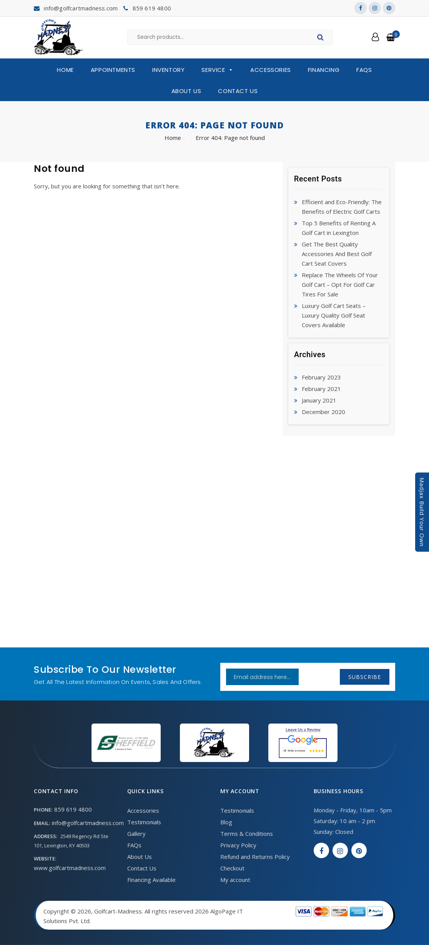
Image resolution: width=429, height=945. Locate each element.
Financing (323, 70)
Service (217, 70)
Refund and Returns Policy (255, 856)
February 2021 (321, 389)
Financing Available (151, 879)
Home (65, 70)
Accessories (270, 70)
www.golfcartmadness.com (70, 868)
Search (321, 38)
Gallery (136, 833)
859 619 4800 (152, 8)
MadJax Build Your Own (422, 512)
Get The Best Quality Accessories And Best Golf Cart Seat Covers (337, 253)
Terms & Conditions (246, 833)
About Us (186, 91)
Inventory (168, 70)
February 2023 (321, 377)
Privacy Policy (238, 845)
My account (235, 879)
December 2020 (323, 412)
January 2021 (319, 400)
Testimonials (144, 822)
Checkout (232, 868)
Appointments (113, 70)
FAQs (364, 70)
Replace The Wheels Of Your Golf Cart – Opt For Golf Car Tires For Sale (340, 284)
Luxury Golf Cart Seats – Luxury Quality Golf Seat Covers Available (334, 315)
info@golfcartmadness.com (81, 8)
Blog (226, 822)
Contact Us (238, 91)
